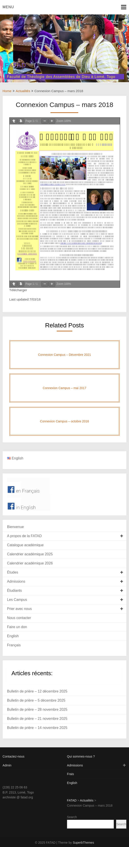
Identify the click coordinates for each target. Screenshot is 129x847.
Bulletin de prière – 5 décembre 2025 (36, 700)
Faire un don (17, 627)
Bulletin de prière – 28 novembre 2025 (37, 709)
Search (72, 817)
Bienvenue (15, 527)
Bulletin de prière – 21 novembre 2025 (37, 718)
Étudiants (14, 590)
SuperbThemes (83, 842)
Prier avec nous (19, 609)
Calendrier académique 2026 (30, 563)
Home (7, 91)
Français (14, 645)
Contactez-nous (13, 756)
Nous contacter (19, 618)
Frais (70, 774)
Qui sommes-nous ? (81, 756)
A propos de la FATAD (24, 536)
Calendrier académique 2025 (30, 554)
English (13, 636)
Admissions (16, 581)
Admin (7, 765)
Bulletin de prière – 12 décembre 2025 (37, 691)
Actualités (23, 91)
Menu (8, 7)
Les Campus (17, 600)
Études (12, 572)
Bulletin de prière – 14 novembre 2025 (37, 728)
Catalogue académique (25, 545)
